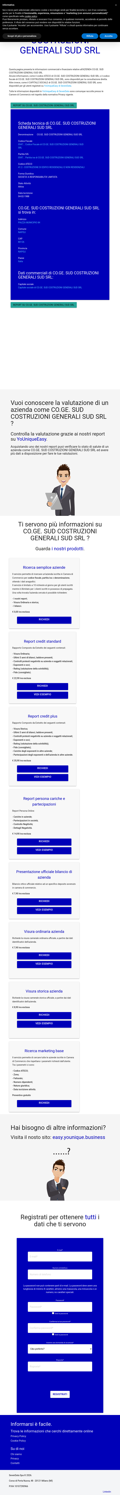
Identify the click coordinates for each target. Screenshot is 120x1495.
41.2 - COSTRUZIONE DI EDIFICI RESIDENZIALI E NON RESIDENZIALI (51, 167)
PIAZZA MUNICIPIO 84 (29, 222)
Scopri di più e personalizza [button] (22, 36)
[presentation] (60, 1382)
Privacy (15, 1458)
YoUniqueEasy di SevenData (57, 86)
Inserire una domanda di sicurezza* (60, 1343)
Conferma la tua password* (60, 1322)
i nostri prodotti (66, 548)
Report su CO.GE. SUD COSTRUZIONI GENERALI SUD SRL (43, 105)
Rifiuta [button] (90, 36)
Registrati (60, 1394)
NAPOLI (22, 232)
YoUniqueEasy (31, 439)
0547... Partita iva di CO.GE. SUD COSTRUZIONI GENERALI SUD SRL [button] (50, 157)
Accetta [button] (108, 36)
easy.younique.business (78, 1137)
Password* (60, 1300)
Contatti (15, 1463)
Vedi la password (61, 1314)
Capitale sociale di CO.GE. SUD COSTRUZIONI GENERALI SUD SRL (50, 287)
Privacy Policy (18, 1436)
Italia (20, 261)
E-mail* (60, 1250)
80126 (21, 242)
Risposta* (60, 1360)
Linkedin (107, 1491)
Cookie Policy (18, 1440)
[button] (115, 5)
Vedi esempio (42, 694)
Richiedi (44, 619)
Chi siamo (16, 1454)
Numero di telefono (60, 1268)
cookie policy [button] (31, 16)
